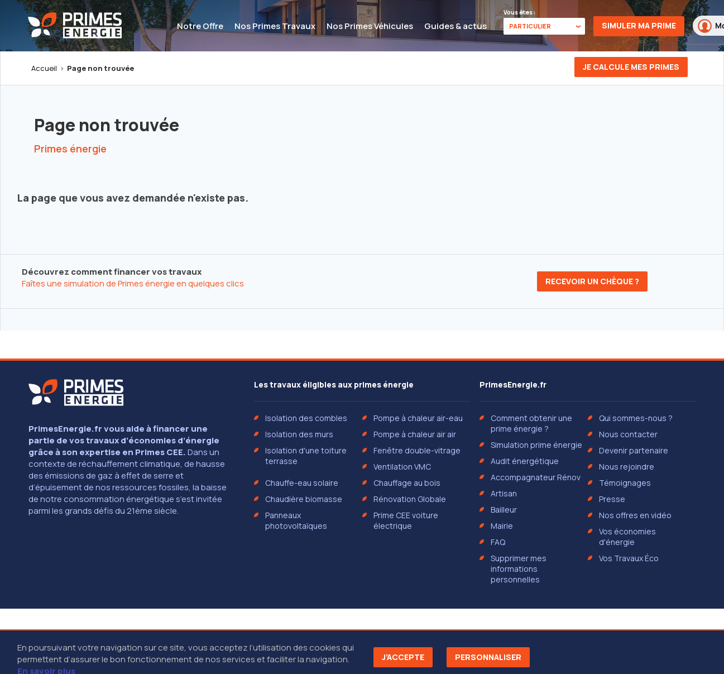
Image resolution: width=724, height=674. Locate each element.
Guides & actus (455, 26)
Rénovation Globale (409, 499)
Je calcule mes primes (631, 66)
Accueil (44, 68)
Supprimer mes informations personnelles (518, 569)
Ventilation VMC (402, 466)
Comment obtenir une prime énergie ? (531, 423)
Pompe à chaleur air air (414, 434)
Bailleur (504, 509)
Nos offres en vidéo (635, 515)
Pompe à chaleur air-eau (418, 418)
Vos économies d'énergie (627, 536)
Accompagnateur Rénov (536, 477)
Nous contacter (628, 434)
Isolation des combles (306, 418)
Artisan (504, 493)
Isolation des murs (299, 434)
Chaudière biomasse (303, 499)
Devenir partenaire (633, 450)
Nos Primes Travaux (274, 26)
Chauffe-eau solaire (301, 482)
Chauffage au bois (406, 482)
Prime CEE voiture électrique (405, 520)
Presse (612, 499)
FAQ (498, 542)
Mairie (502, 525)
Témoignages (625, 482)
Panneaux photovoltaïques (296, 520)
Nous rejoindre (626, 466)
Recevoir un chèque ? (592, 281)
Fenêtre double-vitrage (417, 450)
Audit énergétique (525, 461)
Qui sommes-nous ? (636, 418)
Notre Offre (200, 26)
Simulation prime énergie (536, 444)
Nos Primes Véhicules (370, 26)
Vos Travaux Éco (629, 558)
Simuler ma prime (639, 25)
